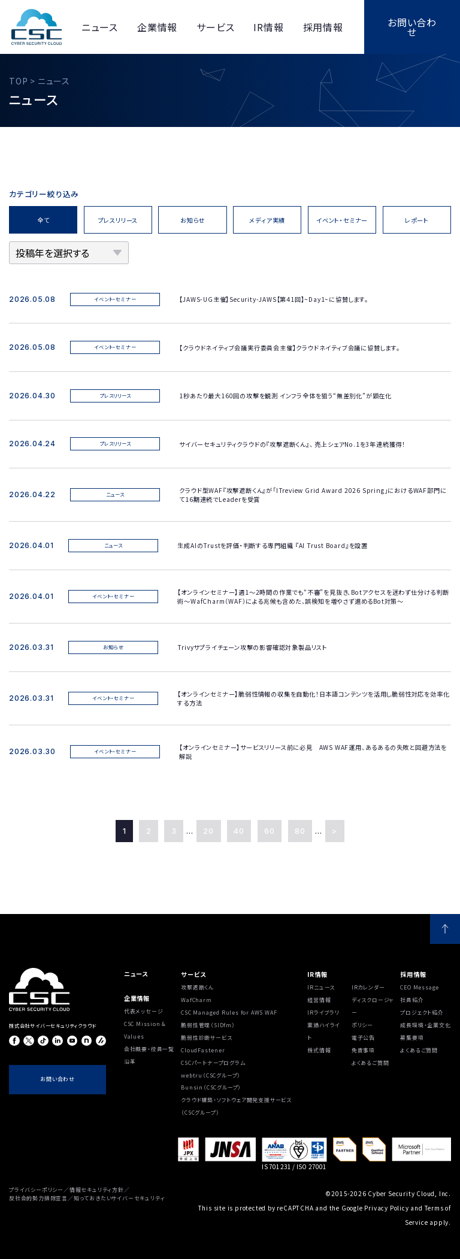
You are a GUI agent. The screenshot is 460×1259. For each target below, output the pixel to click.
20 (208, 831)
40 (239, 831)
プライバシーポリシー (36, 1190)
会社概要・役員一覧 (149, 1049)
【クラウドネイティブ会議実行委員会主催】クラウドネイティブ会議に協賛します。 (289, 347)
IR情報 (317, 974)
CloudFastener (203, 1050)
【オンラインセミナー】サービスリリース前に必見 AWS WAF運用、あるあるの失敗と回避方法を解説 (313, 752)
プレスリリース (118, 220)
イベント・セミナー (342, 220)
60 (269, 831)
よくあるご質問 (370, 1063)
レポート (417, 220)
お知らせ (192, 220)
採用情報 (413, 974)
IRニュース (321, 987)
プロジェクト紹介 (421, 1012)
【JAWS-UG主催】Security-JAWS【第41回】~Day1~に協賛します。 (276, 299)
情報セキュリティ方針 (96, 1190)
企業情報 (137, 998)
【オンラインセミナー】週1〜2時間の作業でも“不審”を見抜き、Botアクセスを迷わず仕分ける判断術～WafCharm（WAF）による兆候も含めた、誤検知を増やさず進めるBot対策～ (313, 597)
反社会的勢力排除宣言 (38, 1198)
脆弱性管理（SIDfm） (208, 1025)
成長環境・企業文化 (425, 1025)
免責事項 (363, 1050)
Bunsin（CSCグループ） (211, 1087)
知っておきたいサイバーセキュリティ (119, 1198)
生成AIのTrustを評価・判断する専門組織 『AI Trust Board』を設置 (272, 545)
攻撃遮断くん (197, 987)
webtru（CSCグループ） (211, 1075)
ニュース (136, 973)
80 (300, 831)
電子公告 (363, 1038)
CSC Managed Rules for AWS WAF (229, 1012)
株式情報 (319, 1050)
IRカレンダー (368, 987)
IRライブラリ (323, 1012)
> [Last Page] (334, 831)
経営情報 (319, 1000)
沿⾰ (130, 1062)
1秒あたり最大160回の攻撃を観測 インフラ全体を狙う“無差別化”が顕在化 (285, 395)
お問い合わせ (412, 27)
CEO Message (419, 987)
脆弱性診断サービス (206, 1038)
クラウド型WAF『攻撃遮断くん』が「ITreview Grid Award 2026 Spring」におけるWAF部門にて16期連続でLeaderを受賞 (312, 495)
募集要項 (411, 1038)
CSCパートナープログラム (213, 1063)
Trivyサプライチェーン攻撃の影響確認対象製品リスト (252, 647)
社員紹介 (411, 1000)
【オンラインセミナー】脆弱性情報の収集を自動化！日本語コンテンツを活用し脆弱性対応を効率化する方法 (313, 698)
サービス (193, 974)
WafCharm (196, 1000)
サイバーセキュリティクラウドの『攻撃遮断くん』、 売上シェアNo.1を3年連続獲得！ (292, 444)
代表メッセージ (144, 1011)
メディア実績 (267, 220)
